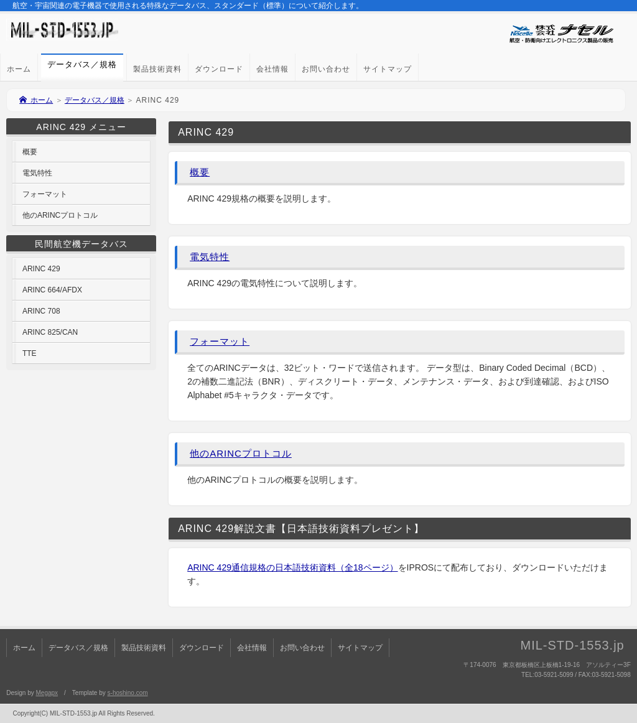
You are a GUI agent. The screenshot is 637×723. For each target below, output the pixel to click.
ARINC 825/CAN (50, 332)
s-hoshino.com (128, 692)
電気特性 (210, 256)
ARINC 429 (41, 268)
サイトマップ (387, 69)
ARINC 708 (41, 311)
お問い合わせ (326, 69)
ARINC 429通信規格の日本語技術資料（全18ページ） (292, 567)
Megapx (46, 692)
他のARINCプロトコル (241, 453)
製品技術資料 (157, 69)
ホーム (19, 69)
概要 (200, 172)
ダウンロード (219, 69)
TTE (29, 353)
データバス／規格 (94, 100)
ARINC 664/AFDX (52, 290)
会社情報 (272, 69)
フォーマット (219, 341)
